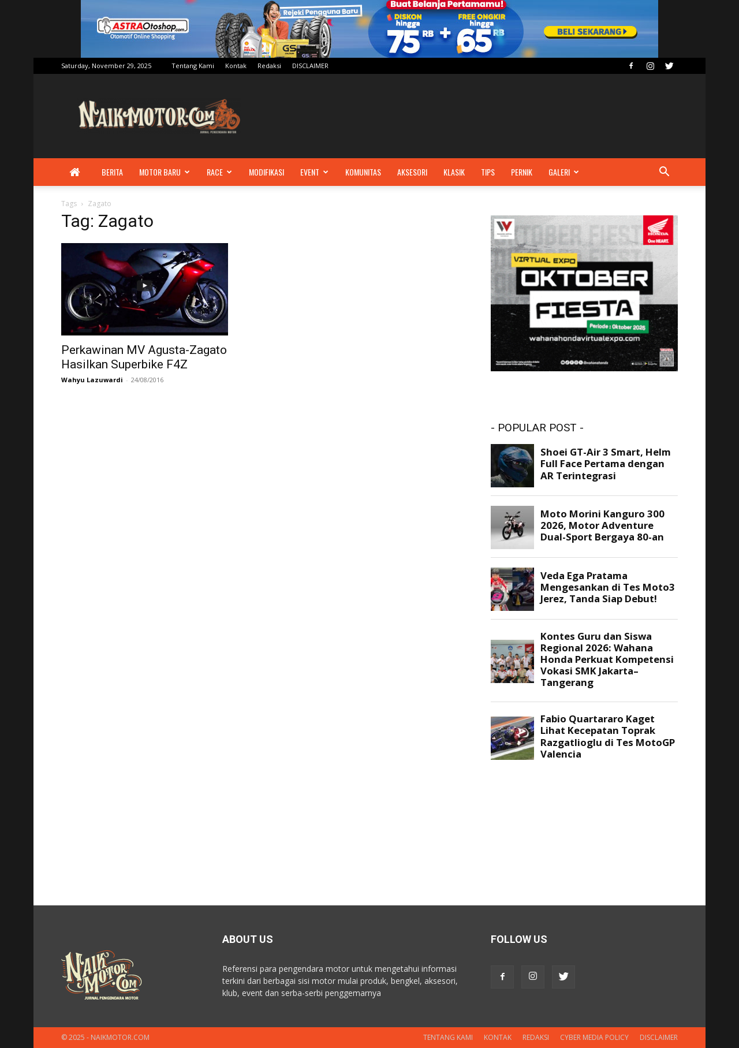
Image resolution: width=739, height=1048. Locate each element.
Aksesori (412, 172)
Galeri (563, 172)
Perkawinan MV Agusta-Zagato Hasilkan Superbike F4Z (144, 357)
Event (314, 172)
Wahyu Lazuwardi (92, 379)
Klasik (454, 172)
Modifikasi (266, 172)
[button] (664, 172)
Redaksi (269, 65)
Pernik (521, 172)
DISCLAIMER (310, 65)
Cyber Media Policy (594, 1037)
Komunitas (363, 172)
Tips (488, 172)
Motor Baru (164, 172)
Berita (112, 172)
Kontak (236, 65)
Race (219, 172)
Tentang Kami (192, 65)
